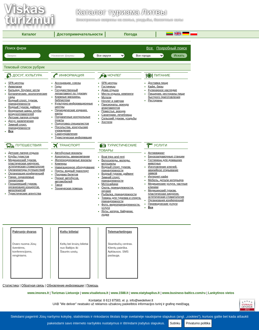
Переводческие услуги (163, 203)
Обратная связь (32, 285)
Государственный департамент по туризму (71, 91)
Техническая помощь (69, 188)
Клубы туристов (18, 156)
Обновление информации (65, 285)
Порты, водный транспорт (72, 170)
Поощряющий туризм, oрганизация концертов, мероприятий (24, 187)
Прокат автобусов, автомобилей (67, 179)
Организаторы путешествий (26, 169)
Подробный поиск (171, 48)
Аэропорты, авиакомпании (72, 156)
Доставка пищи (158, 82)
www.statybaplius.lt (145, 293)
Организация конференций (26, 173)
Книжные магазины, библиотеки (68, 98)
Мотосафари (110, 183)
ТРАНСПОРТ (66, 145)
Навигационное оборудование (75, 167)
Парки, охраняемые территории (21, 178)
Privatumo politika (198, 323)
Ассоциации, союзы (68, 82)
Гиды (58, 86)
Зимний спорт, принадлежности (19, 126)
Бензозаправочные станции (166, 156)
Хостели (107, 121)
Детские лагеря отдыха (23, 117)
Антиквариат (156, 152)
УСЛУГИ (156, 145)
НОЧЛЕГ (110, 75)
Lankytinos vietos (221, 293)
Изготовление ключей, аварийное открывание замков (163, 170)
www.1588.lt (119, 293)
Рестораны (155, 100)
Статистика (11, 285)
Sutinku (175, 323)
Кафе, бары (155, 86)
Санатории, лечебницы (117, 114)
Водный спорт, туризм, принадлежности (23, 102)
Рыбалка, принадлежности (119, 194)
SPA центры (16, 82)
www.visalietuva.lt (95, 293)
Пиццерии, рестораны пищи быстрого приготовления (166, 95)
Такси (58, 184)
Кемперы (61, 163)
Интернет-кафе (158, 176)
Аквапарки (15, 86)
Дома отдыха (110, 90)
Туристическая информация (73, 137)
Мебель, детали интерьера (165, 180)
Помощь (92, 285)
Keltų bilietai (69, 232)
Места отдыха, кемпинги (117, 93)
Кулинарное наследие (162, 90)
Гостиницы (108, 86)
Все (150, 48)
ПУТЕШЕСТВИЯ (23, 145)
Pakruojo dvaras (24, 232)
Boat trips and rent (113, 156)
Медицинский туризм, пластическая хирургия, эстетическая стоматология (26, 163)
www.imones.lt (38, 293)
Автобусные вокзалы (68, 152)
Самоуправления (66, 133)
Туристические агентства (24, 193)
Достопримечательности (80, 34)
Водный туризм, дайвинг (24, 107)
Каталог (29, 34)
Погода (130, 34)
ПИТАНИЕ (157, 75)
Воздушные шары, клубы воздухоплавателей (24, 112)
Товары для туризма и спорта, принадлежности (121, 199)
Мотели (106, 97)
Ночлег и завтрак (113, 100)
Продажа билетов (66, 174)
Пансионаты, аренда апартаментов (115, 106)
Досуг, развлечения (21, 120)
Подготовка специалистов (72, 123)
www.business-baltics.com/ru (183, 293)
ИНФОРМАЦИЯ (68, 75)
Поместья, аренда (114, 111)
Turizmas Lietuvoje (65, 293)
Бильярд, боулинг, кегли (24, 90)
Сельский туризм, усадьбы (119, 118)
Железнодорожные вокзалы (73, 160)
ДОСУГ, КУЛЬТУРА (24, 75)
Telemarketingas (120, 232)
